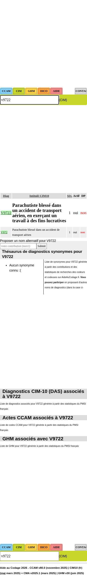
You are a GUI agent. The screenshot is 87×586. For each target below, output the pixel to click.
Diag (6, 196)
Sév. (69, 196)
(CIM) (63, 100)
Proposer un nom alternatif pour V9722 (28, 241)
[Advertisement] (43, 44)
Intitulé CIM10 (39, 196)
